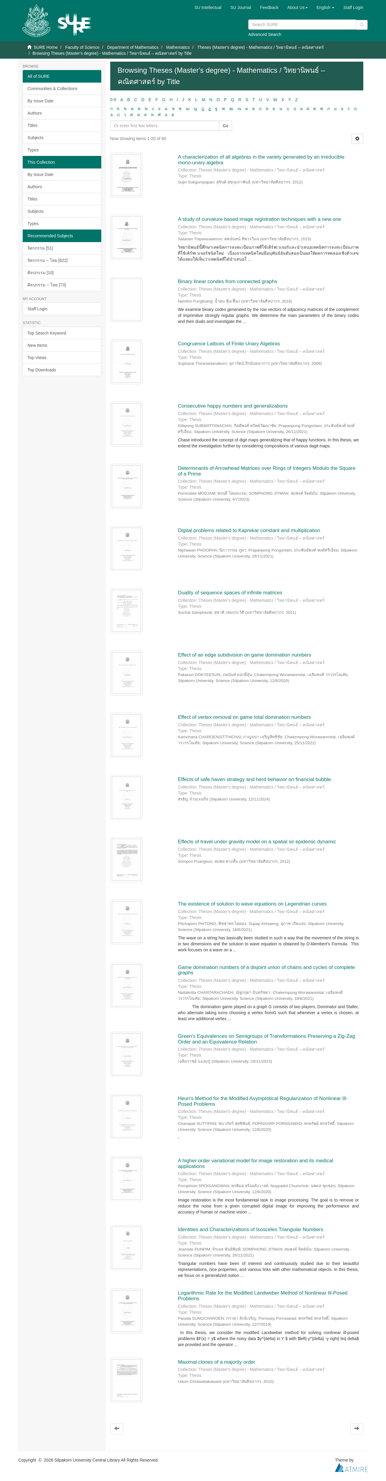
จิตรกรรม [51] (40, 248)
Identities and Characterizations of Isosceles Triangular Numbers (250, 1229)
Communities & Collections (52, 88)
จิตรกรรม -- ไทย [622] (47, 260)
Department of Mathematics (132, 47)
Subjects (35, 137)
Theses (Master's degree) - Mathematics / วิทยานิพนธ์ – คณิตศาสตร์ (260, 47)
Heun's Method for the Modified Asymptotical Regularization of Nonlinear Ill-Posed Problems (262, 1101)
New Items (37, 345)
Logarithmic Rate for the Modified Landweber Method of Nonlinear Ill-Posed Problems (262, 1295)
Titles (32, 125)
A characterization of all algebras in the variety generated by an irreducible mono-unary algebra (261, 159)
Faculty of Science (82, 47)
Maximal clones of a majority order (216, 1362)
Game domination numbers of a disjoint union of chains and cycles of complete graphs (266, 970)
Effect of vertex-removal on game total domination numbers (244, 717)
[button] (297, 7)
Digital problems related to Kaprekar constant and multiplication (249, 530)
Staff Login (37, 308)
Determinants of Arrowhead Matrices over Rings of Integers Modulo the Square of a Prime (266, 471)
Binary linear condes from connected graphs (227, 281)
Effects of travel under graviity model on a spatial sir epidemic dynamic (257, 841)
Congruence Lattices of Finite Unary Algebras (229, 344)
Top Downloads (41, 369)
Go (226, 125)
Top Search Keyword (46, 333)
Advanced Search (264, 34)
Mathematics (178, 47)
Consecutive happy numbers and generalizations (233, 406)
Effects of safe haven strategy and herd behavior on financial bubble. (255, 779)
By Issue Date (40, 100)
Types (33, 150)
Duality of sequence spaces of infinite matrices (230, 593)
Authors (34, 113)
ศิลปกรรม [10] (40, 272)
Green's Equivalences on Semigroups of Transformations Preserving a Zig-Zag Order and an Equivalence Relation (266, 1039)
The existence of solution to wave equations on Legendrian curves (252, 904)
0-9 (113, 99)
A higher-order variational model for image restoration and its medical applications (255, 1163)
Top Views (37, 357)
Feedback (269, 7)
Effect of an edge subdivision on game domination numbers (244, 655)
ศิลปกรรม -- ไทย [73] (46, 284)
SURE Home (46, 47)
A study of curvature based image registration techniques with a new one (259, 219)
